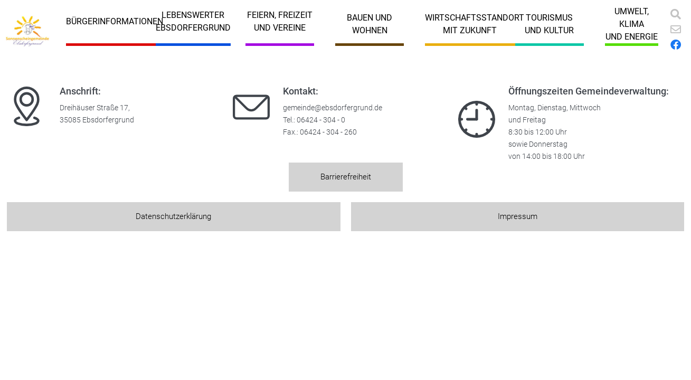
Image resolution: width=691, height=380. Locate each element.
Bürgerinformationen (114, 21)
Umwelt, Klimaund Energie (631, 24)
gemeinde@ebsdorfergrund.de (332, 107)
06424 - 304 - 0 (321, 120)
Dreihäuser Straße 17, (95, 107)
